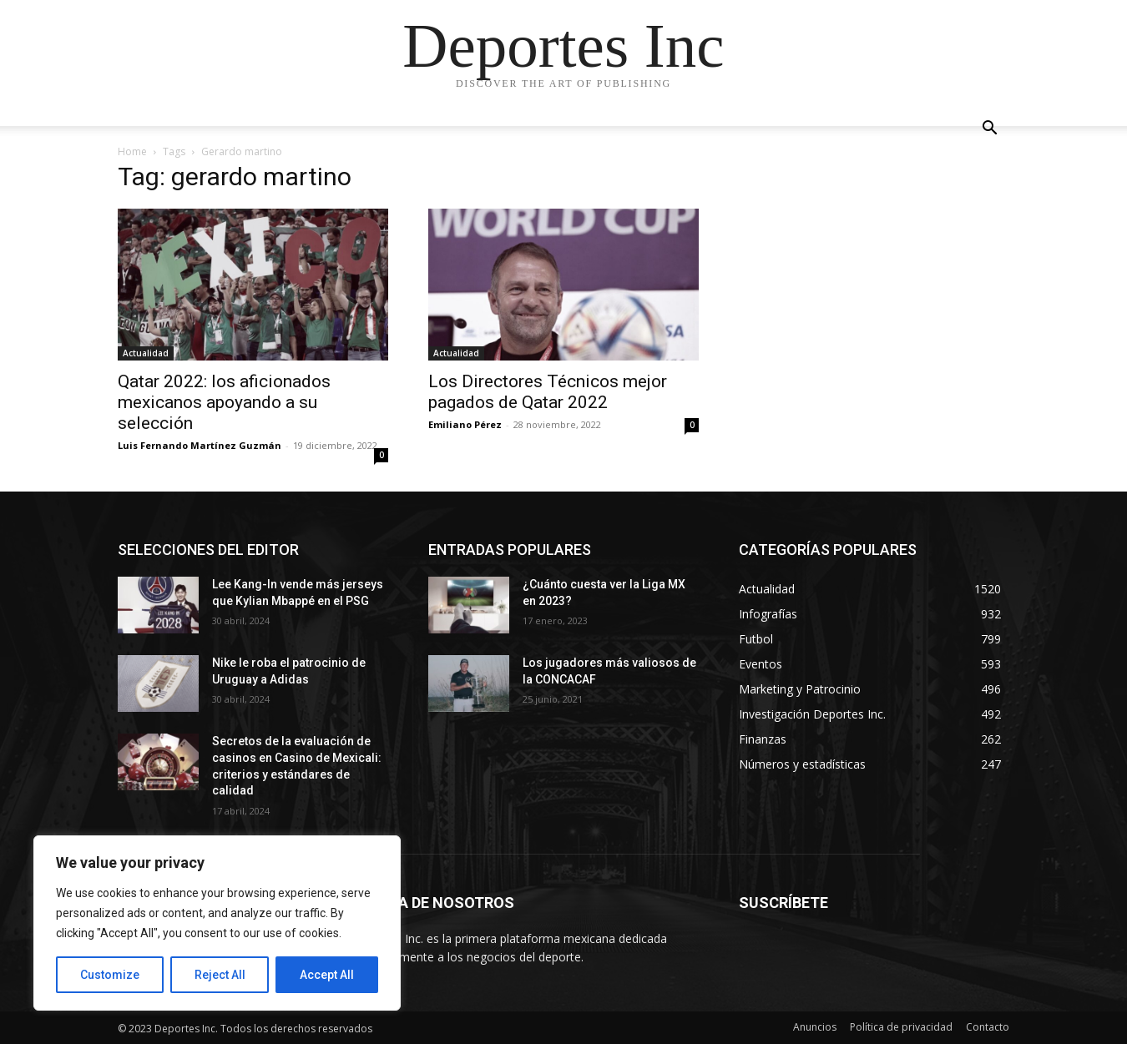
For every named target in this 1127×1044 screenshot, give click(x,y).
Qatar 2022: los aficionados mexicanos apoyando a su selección (224, 402)
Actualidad (146, 353)
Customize (109, 974)
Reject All (220, 974)
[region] (217, 923)
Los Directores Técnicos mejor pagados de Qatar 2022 (547, 391)
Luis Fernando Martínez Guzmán (199, 445)
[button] (989, 130)
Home (132, 151)
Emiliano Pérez (465, 424)
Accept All (327, 974)
